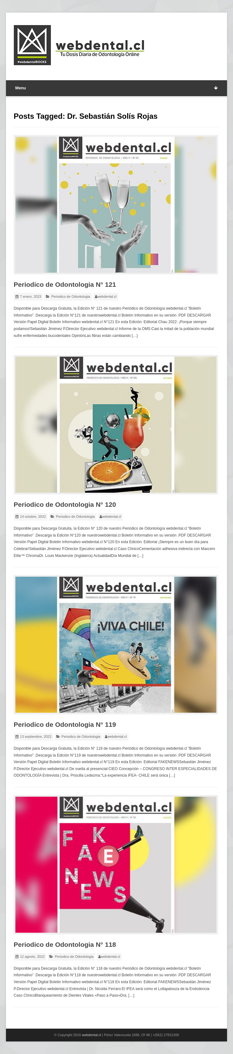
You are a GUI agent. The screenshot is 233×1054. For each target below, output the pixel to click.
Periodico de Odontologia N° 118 (65, 944)
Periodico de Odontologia (70, 296)
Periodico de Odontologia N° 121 (65, 284)
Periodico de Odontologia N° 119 (65, 724)
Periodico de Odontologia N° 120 (65, 504)
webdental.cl (106, 296)
